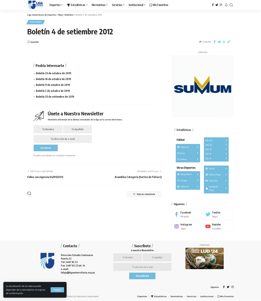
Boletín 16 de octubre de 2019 (53, 79)
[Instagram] (221, 5)
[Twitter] (217, 5)
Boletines (35, 22)
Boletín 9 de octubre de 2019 (53, 84)
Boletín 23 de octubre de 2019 (53, 73)
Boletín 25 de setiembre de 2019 (55, 96)
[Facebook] (213, 5)
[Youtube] (218, 226)
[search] (231, 5)
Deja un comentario (144, 194)
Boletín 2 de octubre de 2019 (53, 90)
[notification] (226, 5)
